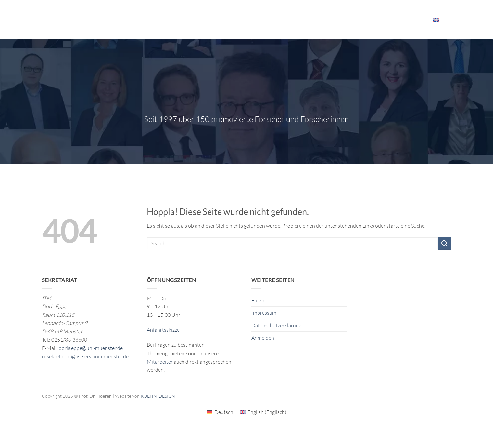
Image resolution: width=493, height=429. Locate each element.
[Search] (448, 19)
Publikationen (253, 19)
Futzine (259, 300)
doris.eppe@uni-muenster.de (91, 348)
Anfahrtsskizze (163, 330)
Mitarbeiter (410, 20)
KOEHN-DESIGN (158, 396)
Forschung (213, 20)
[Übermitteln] (444, 243)
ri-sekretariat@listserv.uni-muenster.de (85, 356)
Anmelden (262, 337)
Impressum (263, 312)
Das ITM (288, 20)
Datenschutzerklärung (276, 325)
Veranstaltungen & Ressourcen (347, 20)
